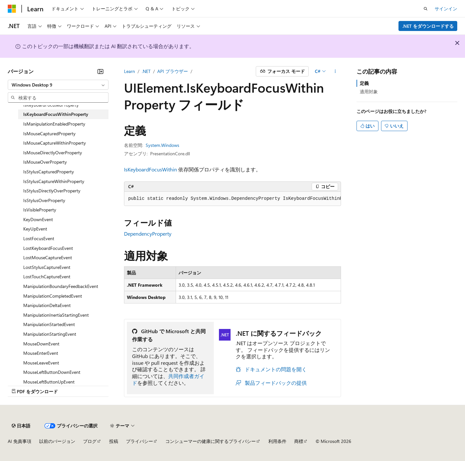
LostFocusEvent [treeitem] (38, 238)
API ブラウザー (172, 71)
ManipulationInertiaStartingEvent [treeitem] (56, 315)
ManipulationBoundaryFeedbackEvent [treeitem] (60, 286)
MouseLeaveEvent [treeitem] (41, 363)
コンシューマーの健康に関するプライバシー (210, 441)
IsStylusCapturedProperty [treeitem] (48, 172)
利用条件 (277, 441)
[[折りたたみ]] (100, 71)
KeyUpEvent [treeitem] (35, 229)
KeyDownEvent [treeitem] (38, 219)
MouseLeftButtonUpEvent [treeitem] (49, 382)
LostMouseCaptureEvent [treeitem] (47, 257)
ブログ (90, 441)
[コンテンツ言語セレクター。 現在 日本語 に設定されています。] (21, 426)
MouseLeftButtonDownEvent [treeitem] (51, 372)
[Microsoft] (12, 9)
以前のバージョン (57, 441)
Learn (129, 71)
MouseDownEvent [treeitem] (41, 344)
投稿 (113, 441)
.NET (146, 71)
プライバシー (139, 441)
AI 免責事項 (19, 441)
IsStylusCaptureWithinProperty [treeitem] (53, 181)
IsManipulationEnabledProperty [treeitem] (54, 124)
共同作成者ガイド (168, 379)
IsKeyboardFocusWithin (150, 169)
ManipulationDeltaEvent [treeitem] (47, 305)
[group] (232, 199)
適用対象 (369, 91)
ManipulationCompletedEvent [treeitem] (52, 296)
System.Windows (162, 145)
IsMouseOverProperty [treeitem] (45, 162)
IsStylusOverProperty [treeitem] (44, 200)
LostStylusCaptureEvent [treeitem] (46, 267)
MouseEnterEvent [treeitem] (40, 353)
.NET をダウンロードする (428, 26)
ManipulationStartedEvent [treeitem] (49, 324)
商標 (298, 441)
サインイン (446, 8)
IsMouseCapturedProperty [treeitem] (49, 133)
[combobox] (58, 85)
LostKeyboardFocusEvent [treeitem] (48, 248)
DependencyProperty (147, 233)
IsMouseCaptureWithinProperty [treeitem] (54, 143)
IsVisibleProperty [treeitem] (39, 210)
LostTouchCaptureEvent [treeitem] (46, 276)
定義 (364, 83)
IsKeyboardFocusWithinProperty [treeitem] (55, 114)
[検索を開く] (425, 9)
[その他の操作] (335, 71)
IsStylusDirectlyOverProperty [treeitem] (51, 191)
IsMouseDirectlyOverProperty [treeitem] (52, 152)
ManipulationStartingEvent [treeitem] (49, 334)
